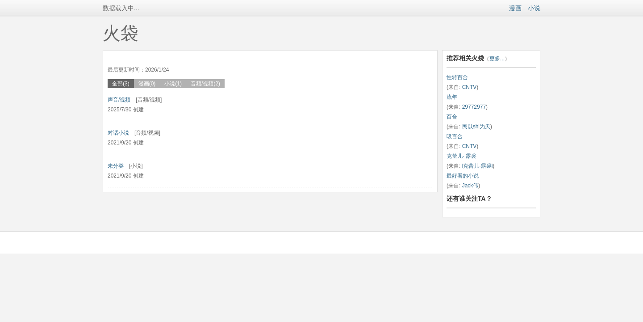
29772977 (474, 107)
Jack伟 (470, 185)
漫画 (515, 8)
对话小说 (118, 133)
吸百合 (455, 136)
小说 (534, 8)
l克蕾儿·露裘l (477, 166)
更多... (497, 58)
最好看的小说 (463, 176)
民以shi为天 (476, 126)
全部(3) (120, 83)
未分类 (116, 166)
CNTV (469, 87)
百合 (452, 117)
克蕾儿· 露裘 (461, 156)
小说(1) (173, 83)
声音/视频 (119, 100)
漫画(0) (147, 83)
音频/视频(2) (205, 83)
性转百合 (457, 77)
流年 (452, 97)
